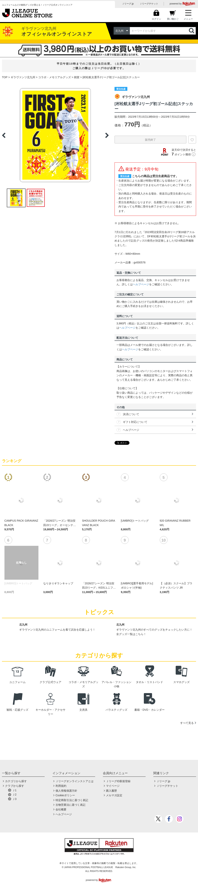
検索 (192, 30)
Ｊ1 (14, 790)
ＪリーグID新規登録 (118, 781)
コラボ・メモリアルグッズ (54, 77)
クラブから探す (14, 785)
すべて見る (187, 722)
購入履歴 (111, 790)
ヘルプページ (141, 284)
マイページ (113, 785)
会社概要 (61, 809)
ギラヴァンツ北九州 (23, 77)
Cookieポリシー (65, 795)
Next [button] (107, 135)
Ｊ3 (14, 799)
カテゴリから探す (16, 781)
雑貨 (76, 77)
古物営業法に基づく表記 (70, 804)
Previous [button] (3, 135)
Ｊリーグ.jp (128, 3)
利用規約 (61, 785)
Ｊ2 (14, 794)
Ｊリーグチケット (149, 3)
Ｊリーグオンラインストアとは (75, 781)
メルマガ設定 (114, 795)
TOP (5, 77)
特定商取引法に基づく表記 (72, 800)
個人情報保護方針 (66, 790)
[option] (55, 135)
